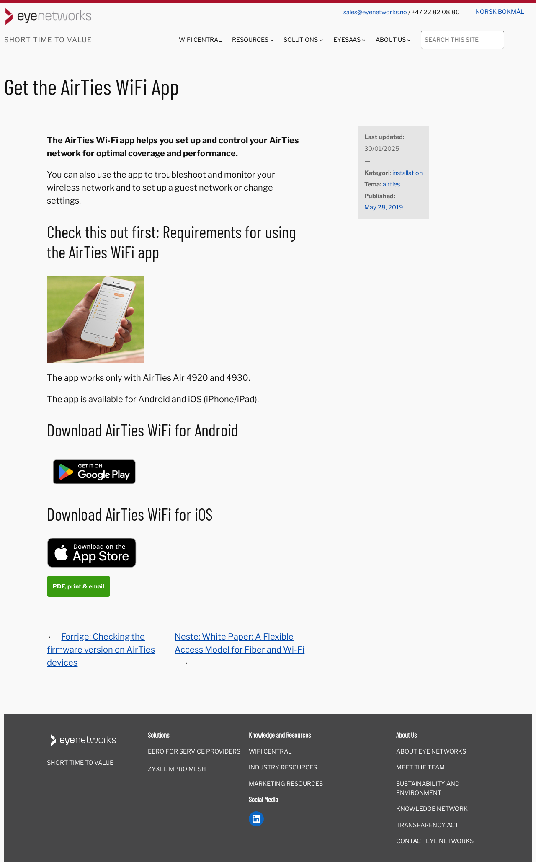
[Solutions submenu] (321, 40)
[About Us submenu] (409, 40)
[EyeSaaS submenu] (364, 40)
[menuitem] (499, 9)
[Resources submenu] (272, 40)
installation (407, 173)
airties (391, 184)
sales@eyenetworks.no (375, 12)
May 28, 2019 (383, 207)
